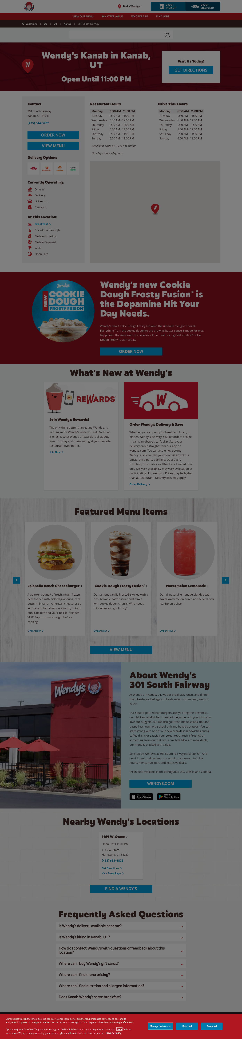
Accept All (212, 1026)
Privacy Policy (113, 1033)
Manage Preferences (160, 1026)
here (119, 1029)
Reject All (187, 1026)
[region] (121, 1026)
